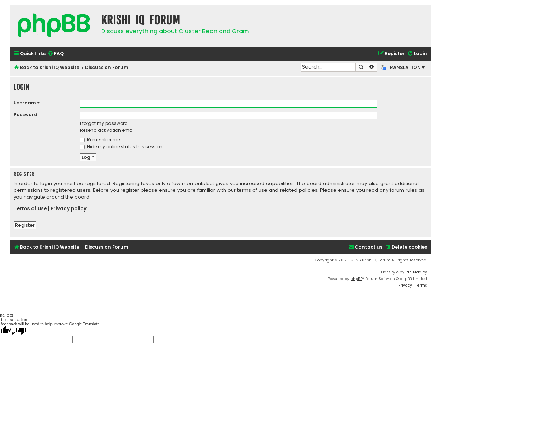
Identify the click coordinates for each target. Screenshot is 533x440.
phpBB (356, 279)
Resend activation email (107, 130)
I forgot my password (104, 123)
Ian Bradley (416, 272)
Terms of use (30, 209)
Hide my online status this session (121, 147)
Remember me (100, 140)
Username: (27, 103)
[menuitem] (55, 54)
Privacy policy (68, 209)
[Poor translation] (18, 331)
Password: (26, 114)
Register (25, 225)
